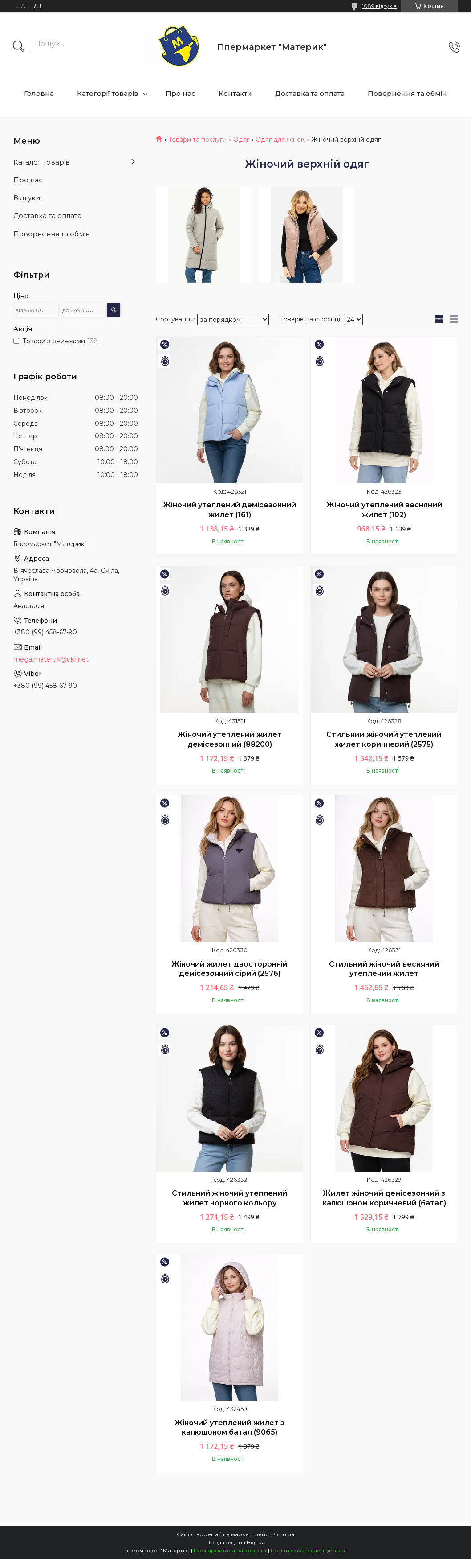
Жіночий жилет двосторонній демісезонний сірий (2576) (229, 969)
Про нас (180, 93)
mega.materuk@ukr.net (51, 659)
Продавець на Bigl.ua (235, 1542)
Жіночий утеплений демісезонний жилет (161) (229, 510)
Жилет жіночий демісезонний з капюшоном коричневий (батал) (384, 1198)
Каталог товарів (41, 162)
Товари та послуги (197, 140)
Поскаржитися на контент (230, 1550)
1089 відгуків (379, 6)
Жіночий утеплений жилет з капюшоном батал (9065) (229, 1428)
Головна (39, 93)
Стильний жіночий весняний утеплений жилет (384, 969)
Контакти (235, 93)
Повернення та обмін (407, 93)
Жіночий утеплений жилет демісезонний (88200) (230, 739)
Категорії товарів (107, 93)
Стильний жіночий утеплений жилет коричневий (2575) (384, 739)
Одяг (241, 140)
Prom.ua (282, 1534)
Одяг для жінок (280, 140)
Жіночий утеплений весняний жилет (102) (384, 510)
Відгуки (26, 197)
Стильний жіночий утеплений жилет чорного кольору (229, 1198)
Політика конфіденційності (309, 1550)
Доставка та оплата (310, 93)
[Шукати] (18, 47)
